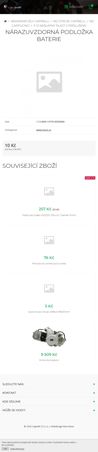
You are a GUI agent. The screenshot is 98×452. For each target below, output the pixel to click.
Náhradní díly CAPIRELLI (30, 21)
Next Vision (68, 426)
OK (5, 448)
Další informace (17, 448)
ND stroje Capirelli (69, 21)
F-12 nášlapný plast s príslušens (60, 25)
